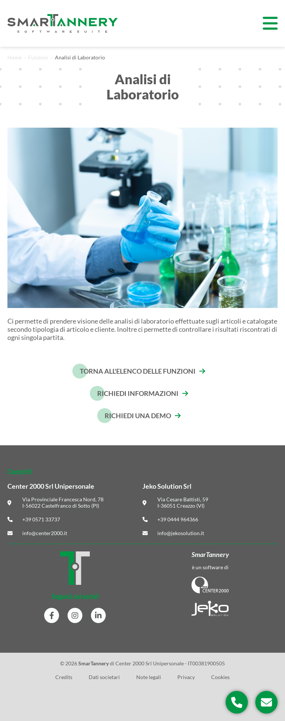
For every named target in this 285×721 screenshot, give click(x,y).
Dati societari (104, 677)
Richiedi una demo (138, 416)
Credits (63, 677)
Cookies (220, 677)
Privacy (186, 677)
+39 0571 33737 (41, 519)
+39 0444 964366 (177, 519)
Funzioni (38, 57)
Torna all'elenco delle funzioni (138, 371)
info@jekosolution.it (180, 533)
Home (14, 57)
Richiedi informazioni (137, 393)
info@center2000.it (44, 533)
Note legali (148, 677)
